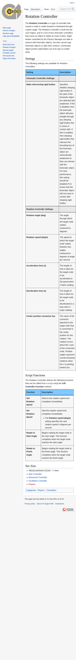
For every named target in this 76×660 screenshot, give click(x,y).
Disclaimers (59, 504)
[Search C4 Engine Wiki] (67, 15)
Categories (31, 490)
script (50, 383)
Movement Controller (37, 477)
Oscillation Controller (37, 481)
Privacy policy (30, 504)
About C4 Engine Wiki (45, 504)
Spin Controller (35, 474)
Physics (31, 484)
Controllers (51, 490)
